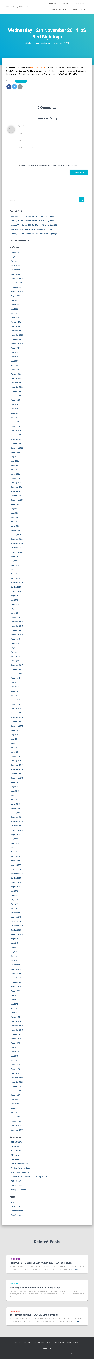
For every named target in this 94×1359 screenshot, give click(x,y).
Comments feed (17, 1211)
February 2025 (16, 322)
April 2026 (14, 261)
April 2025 (14, 313)
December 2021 (17, 487)
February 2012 (16, 965)
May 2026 (14, 257)
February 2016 (16, 756)
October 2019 (16, 587)
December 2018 (17, 622)
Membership (80, 4)
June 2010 (15, 1052)
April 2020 (14, 574)
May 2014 (14, 847)
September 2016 (17, 726)
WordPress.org (17, 1215)
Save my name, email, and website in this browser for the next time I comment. (49, 165)
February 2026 (16, 270)
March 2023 (15, 422)
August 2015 (15, 782)
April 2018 (14, 652)
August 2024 (15, 348)
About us (53, 4)
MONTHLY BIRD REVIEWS (20, 1164)
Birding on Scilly (78, 9)
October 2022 (16, 443)
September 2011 (17, 986)
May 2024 (14, 361)
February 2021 (16, 530)
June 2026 (15, 252)
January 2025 (16, 326)
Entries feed (15, 1206)
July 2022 (14, 457)
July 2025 (14, 300)
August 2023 (15, 400)
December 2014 (17, 817)
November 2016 (17, 717)
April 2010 (14, 1060)
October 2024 (16, 339)
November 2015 (17, 769)
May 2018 (14, 648)
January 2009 (16, 1125)
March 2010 (15, 1065)
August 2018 (15, 639)
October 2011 (16, 982)
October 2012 (16, 930)
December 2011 (17, 973)
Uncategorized (16, 1185)
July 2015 (14, 787)
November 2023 (17, 387)
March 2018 (15, 656)
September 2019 (17, 591)
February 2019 (16, 617)
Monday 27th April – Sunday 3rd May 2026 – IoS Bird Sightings (34, 234)
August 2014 (15, 834)
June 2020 (15, 565)
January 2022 (16, 483)
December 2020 (17, 539)
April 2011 (14, 1008)
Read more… (74, 1269)
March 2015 (15, 804)
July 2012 (14, 943)
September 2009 (17, 1091)
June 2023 (15, 409)
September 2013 (17, 882)
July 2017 (14, 682)
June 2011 (15, 1000)
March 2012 (15, 960)
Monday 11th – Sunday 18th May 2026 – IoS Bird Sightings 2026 (34, 225)
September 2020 (17, 552)
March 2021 (15, 526)
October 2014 (16, 826)
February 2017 (16, 704)
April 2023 (14, 417)
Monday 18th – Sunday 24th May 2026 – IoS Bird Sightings (32, 221)
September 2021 (17, 500)
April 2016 (14, 747)
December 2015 (17, 765)
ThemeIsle (84, 1354)
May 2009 (14, 1108)
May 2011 (14, 1004)
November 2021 (17, 491)
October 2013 (16, 878)
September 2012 (17, 934)
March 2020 (15, 578)
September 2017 (17, 674)
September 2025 (17, 291)
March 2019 (15, 613)
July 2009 (14, 1099)
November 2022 (17, 439)
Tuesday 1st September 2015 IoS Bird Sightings (34, 1314)
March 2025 (15, 318)
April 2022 (14, 469)
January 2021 (16, 535)
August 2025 (15, 296)
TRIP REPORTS (16, 1181)
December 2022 (17, 435)
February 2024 (16, 374)
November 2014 (17, 821)
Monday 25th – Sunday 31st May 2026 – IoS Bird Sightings (32, 216)
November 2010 (17, 1030)
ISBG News (15, 1155)
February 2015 (16, 808)
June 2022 (15, 461)
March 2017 (15, 700)
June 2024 (15, 357)
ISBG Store (15, 1159)
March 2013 (15, 908)
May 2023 (14, 413)
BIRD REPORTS (21, 81)
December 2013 (17, 869)
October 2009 (16, 1086)
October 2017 (16, 669)
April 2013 (14, 904)
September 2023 (17, 396)
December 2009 (17, 1078)
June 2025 (15, 304)
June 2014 (15, 843)
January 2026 (16, 274)
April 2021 (14, 522)
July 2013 (14, 891)
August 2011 (15, 991)
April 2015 (14, 800)
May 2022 (14, 465)
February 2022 (16, 478)
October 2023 (16, 391)
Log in (13, 1202)
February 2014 (16, 861)
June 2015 (15, 791)
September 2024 (17, 344)
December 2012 (17, 921)
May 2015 (14, 795)
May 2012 (14, 952)
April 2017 (14, 695)
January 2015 (16, 813)
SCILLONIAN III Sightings (20, 1172)
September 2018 (17, 635)
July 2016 (14, 735)
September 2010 (17, 1039)
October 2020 (16, 548)
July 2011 (14, 995)
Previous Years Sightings (20, 1168)
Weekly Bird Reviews (18, 1190)
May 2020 (14, 569)
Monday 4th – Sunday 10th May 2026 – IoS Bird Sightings (32, 229)
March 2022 (15, 474)
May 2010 (14, 1056)
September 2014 (17, 830)
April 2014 (14, 852)
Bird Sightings (16, 1146)
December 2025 (17, 278)
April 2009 (14, 1112)
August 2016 (15, 730)
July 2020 (14, 561)
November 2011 (17, 978)
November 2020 (17, 543)
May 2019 (14, 608)
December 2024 (17, 330)
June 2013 (15, 895)
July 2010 (14, 1047)
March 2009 (15, 1117)
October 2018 (16, 630)
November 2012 (17, 926)
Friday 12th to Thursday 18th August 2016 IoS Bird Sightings (41, 1262)
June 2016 (15, 739)
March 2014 (15, 856)
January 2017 (16, 708)
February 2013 (16, 913)
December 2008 (17, 1130)
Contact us (47, 1348)
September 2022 (17, 448)
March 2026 (15, 265)
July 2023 (14, 404)
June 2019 (15, 604)
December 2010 (17, 1026)
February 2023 (16, 426)
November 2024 (17, 335)
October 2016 (16, 721)
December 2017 (17, 665)
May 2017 (14, 691)
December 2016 (17, 713)
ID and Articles (16, 1151)
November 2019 (17, 582)
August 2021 (15, 504)
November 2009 (17, 1082)
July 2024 (14, 352)
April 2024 (14, 365)
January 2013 (16, 917)
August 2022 (15, 452)
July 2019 (14, 600)
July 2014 (14, 839)
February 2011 (16, 1017)
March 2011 (15, 1013)
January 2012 (16, 969)
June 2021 (15, 513)
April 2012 (14, 956)
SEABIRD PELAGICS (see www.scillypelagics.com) (29, 1177)
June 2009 (15, 1104)
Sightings (67, 4)
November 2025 (17, 283)
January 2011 (16, 1021)
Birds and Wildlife (59, 9)
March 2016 (15, 752)
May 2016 (14, 743)
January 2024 (16, 378)
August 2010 (15, 1043)
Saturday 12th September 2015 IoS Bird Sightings (35, 1287)
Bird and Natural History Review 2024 (37, 1342)
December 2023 (17, 383)
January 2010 (16, 1073)
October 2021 (16, 496)
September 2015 (17, 778)
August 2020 (15, 556)
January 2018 (16, 661)
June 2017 (15, 687)
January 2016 (16, 761)
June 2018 (15, 643)
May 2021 (14, 517)
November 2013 (17, 874)
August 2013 (15, 887)
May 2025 (14, 309)
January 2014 (16, 865)
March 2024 (15, 370)
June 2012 (15, 947)
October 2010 (16, 1034)
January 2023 (16, 430)
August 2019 (15, 596)
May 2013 (14, 900)
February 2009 (16, 1121)
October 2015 (16, 774)
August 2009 (15, 1095)
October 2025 (16, 287)
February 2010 (16, 1069)
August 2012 (15, 939)
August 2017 (15, 678)
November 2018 (17, 626)
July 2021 (14, 509)
